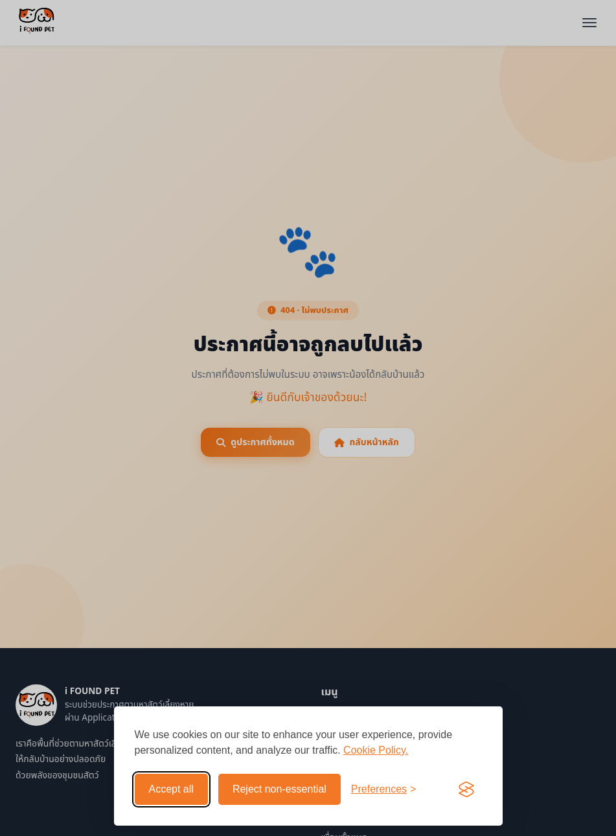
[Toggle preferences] (383, 789)
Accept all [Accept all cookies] (171, 789)
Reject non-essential (279, 789)
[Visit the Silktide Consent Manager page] (466, 789)
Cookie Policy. (375, 750)
